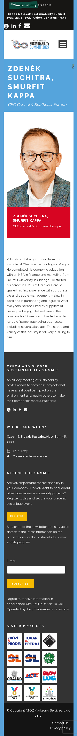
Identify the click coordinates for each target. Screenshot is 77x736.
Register (17, 516)
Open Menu (63, 44)
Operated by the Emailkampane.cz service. (38, 609)
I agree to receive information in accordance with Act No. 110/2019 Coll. (38, 604)
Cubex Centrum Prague (30, 456)
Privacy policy (60, 728)
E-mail (12, 561)
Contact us (60, 723)
